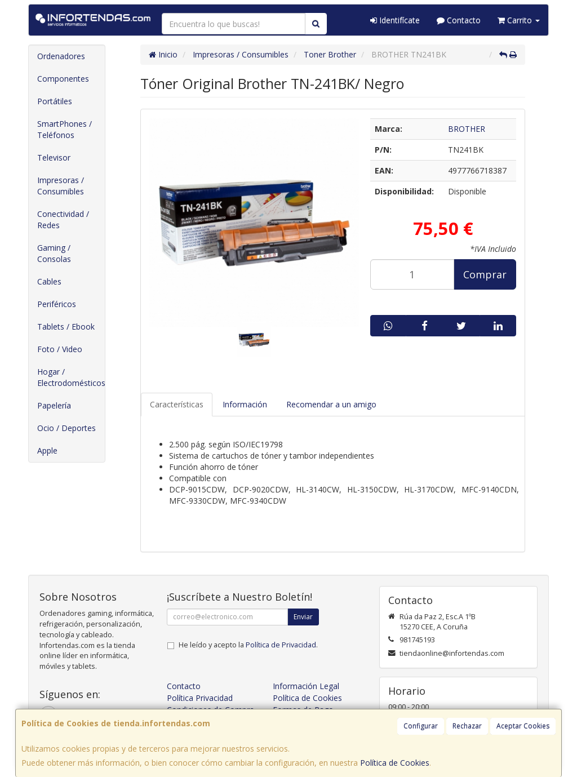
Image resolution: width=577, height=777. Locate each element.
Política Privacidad (200, 697)
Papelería (54, 405)
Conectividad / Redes (63, 219)
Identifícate (395, 20)
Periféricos (56, 304)
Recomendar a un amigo (331, 404)
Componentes (63, 78)
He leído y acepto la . (248, 645)
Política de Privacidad (281, 645)
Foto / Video (59, 349)
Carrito (519, 20)
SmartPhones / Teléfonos (64, 129)
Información (245, 404)
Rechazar (467, 726)
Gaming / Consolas (54, 253)
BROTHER (466, 128)
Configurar (420, 726)
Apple (47, 450)
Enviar (303, 616)
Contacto (459, 20)
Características (176, 404)
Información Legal (306, 686)
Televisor (53, 157)
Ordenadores (61, 56)
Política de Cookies (394, 762)
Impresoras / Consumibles (60, 186)
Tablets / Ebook (66, 326)
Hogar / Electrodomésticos (71, 377)
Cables (49, 281)
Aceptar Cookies (522, 726)
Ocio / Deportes (66, 428)
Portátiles (54, 101)
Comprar (485, 274)
